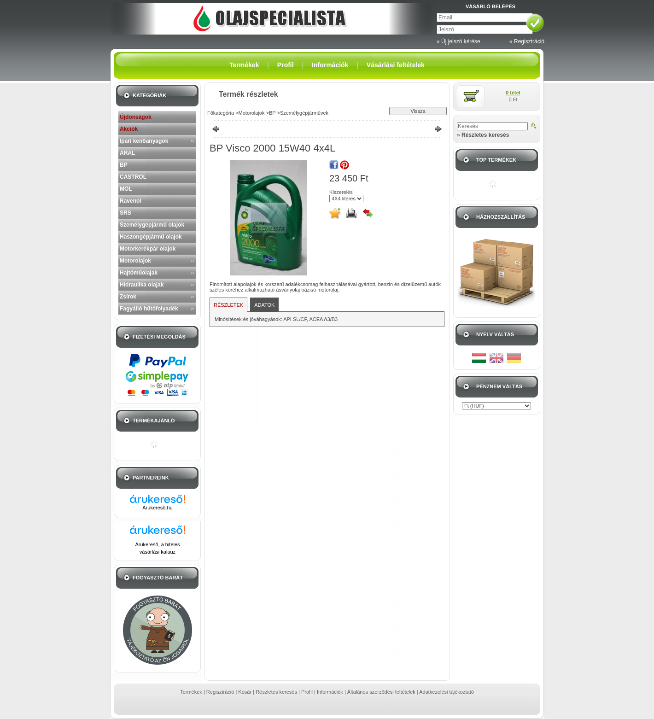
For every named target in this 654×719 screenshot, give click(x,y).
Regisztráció (220, 692)
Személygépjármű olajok (152, 225)
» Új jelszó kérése (458, 41)
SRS (125, 213)
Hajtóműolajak (139, 272)
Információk (330, 692)
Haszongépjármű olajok (151, 237)
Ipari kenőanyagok (144, 141)
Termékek (191, 692)
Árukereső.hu (157, 507)
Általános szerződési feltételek (381, 692)
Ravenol (130, 201)
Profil (307, 692)
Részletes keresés (276, 692)
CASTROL (133, 177)
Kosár (244, 692)
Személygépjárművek (304, 113)
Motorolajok (135, 260)
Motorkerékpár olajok (147, 249)
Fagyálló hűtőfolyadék (149, 308)
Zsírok (128, 296)
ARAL (127, 153)
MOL (126, 189)
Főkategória (220, 113)
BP (124, 165)
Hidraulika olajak (142, 284)
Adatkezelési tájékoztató (446, 692)
